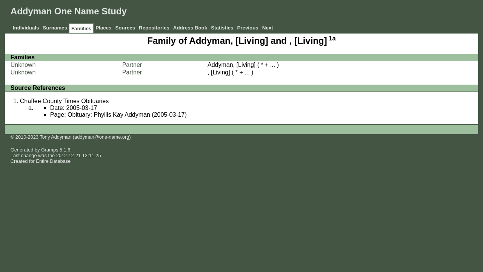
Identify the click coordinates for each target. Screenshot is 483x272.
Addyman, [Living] (231, 65)
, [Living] (219, 72)
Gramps (49, 150)
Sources (125, 28)
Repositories (154, 28)
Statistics (222, 28)
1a (332, 38)
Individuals (26, 28)
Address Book (190, 28)
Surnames (55, 28)
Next (267, 28)
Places (103, 28)
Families (81, 28)
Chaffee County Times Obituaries (64, 101)
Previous (247, 28)
